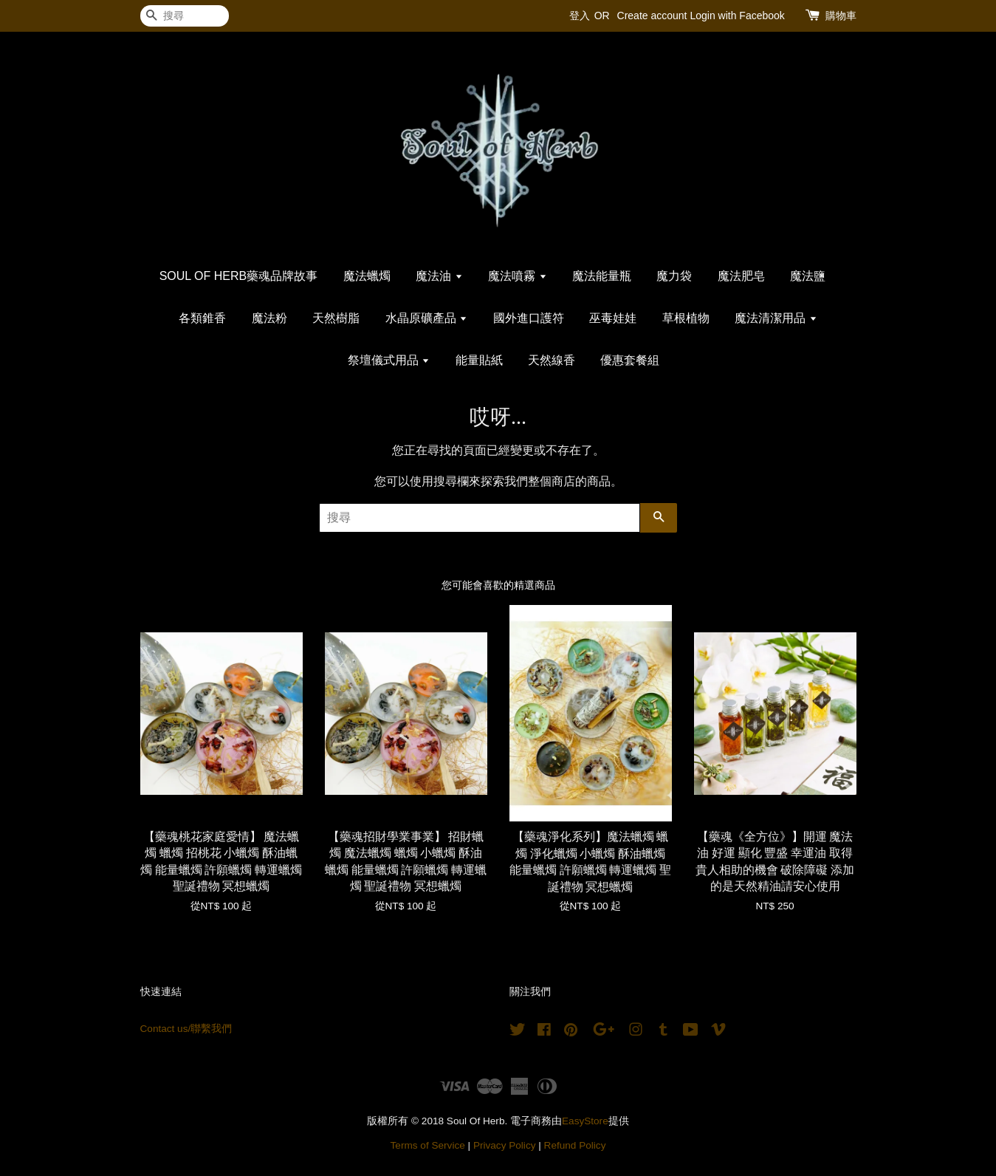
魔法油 (439, 276)
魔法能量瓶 (601, 276)
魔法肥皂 (741, 276)
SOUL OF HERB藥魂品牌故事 (238, 276)
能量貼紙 (479, 360)
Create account (652, 15)
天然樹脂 (336, 318)
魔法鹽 (807, 276)
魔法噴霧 (517, 276)
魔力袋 (674, 276)
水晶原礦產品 (426, 318)
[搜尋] (184, 16)
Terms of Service (428, 1145)
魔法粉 (269, 318)
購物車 (840, 15)
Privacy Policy (504, 1145)
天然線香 (551, 360)
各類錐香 (202, 318)
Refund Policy (575, 1145)
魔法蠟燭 (367, 276)
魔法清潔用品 (776, 318)
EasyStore (585, 1121)
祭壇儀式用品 (389, 360)
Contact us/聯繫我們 (186, 1028)
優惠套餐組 (629, 360)
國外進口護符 (528, 318)
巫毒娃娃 (612, 318)
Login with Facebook (737, 15)
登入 (579, 15)
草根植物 (686, 318)
